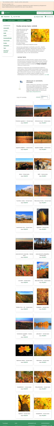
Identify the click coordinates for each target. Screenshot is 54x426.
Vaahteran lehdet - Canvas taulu (24, 360)
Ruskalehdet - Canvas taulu (42, 413)
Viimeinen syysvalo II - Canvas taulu (24, 121)
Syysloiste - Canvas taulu (43, 227)
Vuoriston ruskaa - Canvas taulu (24, 200)
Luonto (5, 30)
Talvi (4, 48)
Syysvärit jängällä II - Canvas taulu (24, 147)
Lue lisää (46, 74)
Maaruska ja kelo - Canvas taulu (42, 280)
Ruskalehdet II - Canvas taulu (24, 387)
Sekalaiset (6, 45)
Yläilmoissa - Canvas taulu (42, 360)
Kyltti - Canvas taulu (43, 174)
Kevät (4, 35)
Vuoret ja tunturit (5, 51)
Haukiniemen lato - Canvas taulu (24, 227)
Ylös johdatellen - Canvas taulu (42, 387)
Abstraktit (6, 28)
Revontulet (6, 40)
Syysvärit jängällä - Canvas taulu (43, 147)
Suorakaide (6, 25)
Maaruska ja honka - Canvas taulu (42, 200)
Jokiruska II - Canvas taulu (42, 333)
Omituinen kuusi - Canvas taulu (42, 121)
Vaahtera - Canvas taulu (24, 413)
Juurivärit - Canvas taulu (24, 280)
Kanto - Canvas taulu (24, 174)
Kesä (4, 33)
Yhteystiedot (7, 16)
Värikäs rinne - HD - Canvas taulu (24, 307)
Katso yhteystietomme (35, 91)
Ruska (5, 43)
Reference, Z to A (45, 97)
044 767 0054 (16, 16)
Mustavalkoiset (7, 38)
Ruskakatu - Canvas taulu (43, 307)
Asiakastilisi (32, 423)
